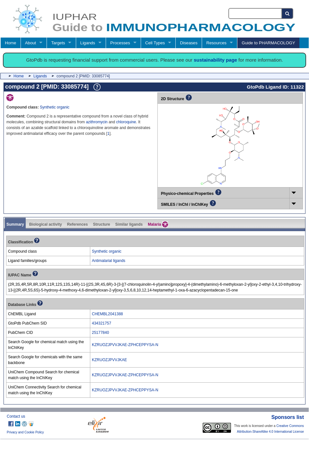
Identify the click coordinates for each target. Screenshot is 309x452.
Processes (120, 42)
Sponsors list (287, 417)
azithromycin (96, 122)
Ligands (87, 42)
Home (10, 42)
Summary (15, 224)
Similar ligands (129, 224)
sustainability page (215, 60)
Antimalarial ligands (108, 260)
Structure (101, 224)
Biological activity (45, 224)
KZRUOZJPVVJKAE (109, 360)
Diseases (189, 42)
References (77, 224)
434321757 (101, 323)
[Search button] (287, 13)
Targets (58, 42)
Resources (216, 42)
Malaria (158, 224)
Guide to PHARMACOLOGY (268, 42)
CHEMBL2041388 (107, 314)
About (30, 42)
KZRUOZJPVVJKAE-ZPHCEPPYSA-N (125, 345)
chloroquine (126, 122)
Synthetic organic (54, 107)
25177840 (100, 332)
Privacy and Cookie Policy (25, 432)
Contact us (16, 416)
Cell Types (155, 42)
